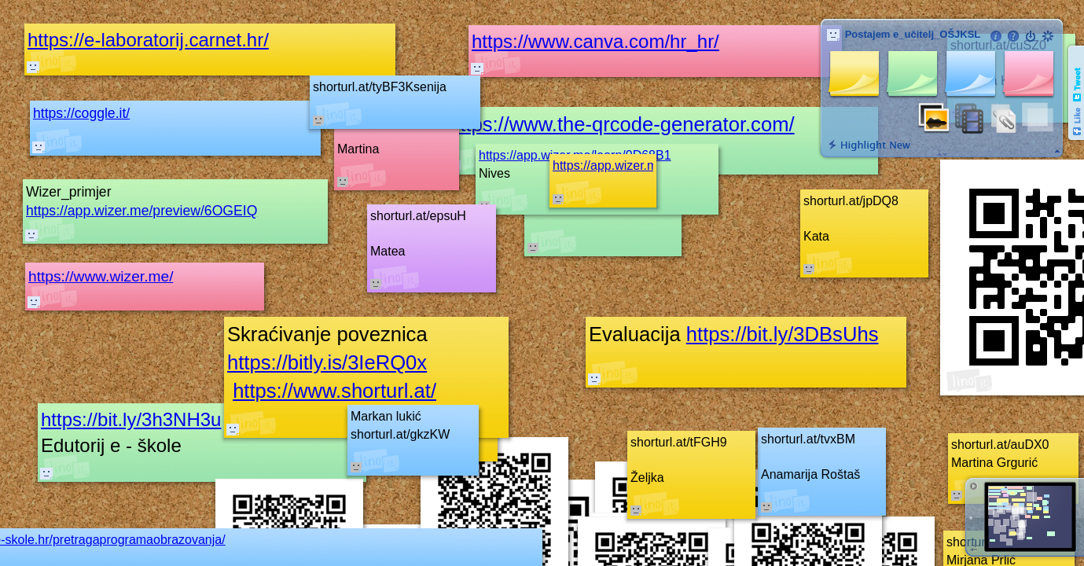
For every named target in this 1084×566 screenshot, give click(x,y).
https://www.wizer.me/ (100, 276)
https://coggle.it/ (81, 113)
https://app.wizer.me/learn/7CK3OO (652, 165)
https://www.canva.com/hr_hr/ (595, 41)
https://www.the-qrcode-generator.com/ (622, 124)
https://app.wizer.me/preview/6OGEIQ (141, 211)
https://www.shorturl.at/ (334, 391)
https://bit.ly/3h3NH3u (131, 419)
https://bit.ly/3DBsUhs (782, 334)
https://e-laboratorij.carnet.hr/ (148, 39)
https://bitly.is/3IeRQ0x (327, 362)
